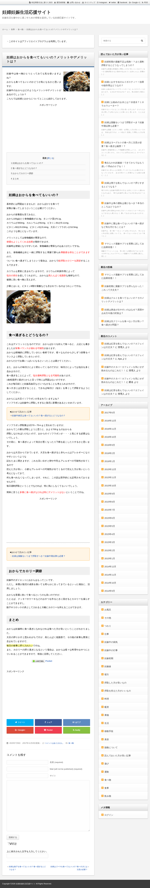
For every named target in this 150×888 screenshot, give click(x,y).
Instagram (103, 2)
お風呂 (107, 609)
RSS (146, 2)
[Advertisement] (48, 127)
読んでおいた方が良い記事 (117, 755)
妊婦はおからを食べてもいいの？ (27, 163)
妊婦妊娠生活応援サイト (26, 12)
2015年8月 (109, 501)
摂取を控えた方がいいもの (117, 690)
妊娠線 (107, 666)
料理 (106, 699)
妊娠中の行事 (111, 650)
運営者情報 (61, 2)
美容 (106, 739)
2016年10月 (110, 437)
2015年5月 (109, 526)
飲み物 (107, 796)
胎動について (111, 747)
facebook (123, 2)
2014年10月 (110, 583)
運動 (106, 772)
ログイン (108, 815)
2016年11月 (110, 429)
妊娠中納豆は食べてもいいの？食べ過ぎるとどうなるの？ (38, 415)
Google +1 (136, 2)
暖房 (106, 707)
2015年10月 (110, 485)
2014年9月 (109, 591)
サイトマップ (90, 2)
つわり (107, 626)
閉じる (50, 158)
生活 (106, 723)
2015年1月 (109, 558)
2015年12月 (110, 469)
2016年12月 (110, 420)
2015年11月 (110, 477)
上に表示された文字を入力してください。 (27, 851)
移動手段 (108, 731)
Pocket (48, 661)
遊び (106, 763)
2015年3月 (109, 542)
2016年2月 (109, 453)
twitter (113, 2)
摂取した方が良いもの (115, 682)
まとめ (15, 178)
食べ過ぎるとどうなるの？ (24, 168)
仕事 (106, 634)
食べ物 (71, 743)
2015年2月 (109, 550)
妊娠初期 (108, 658)
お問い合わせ (75, 2)
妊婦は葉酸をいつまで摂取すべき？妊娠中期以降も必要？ (38, 556)
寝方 (106, 674)
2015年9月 (109, 493)
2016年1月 (109, 461)
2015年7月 (109, 510)
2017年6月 (109, 412)
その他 (107, 618)
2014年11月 (110, 574)
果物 (106, 715)
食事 (106, 788)
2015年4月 (109, 534)
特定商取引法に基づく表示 (42, 2)
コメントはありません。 (54, 743)
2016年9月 (109, 445)
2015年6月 (109, 518)
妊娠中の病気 (111, 642)
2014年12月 (110, 566)
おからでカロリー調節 (22, 173)
